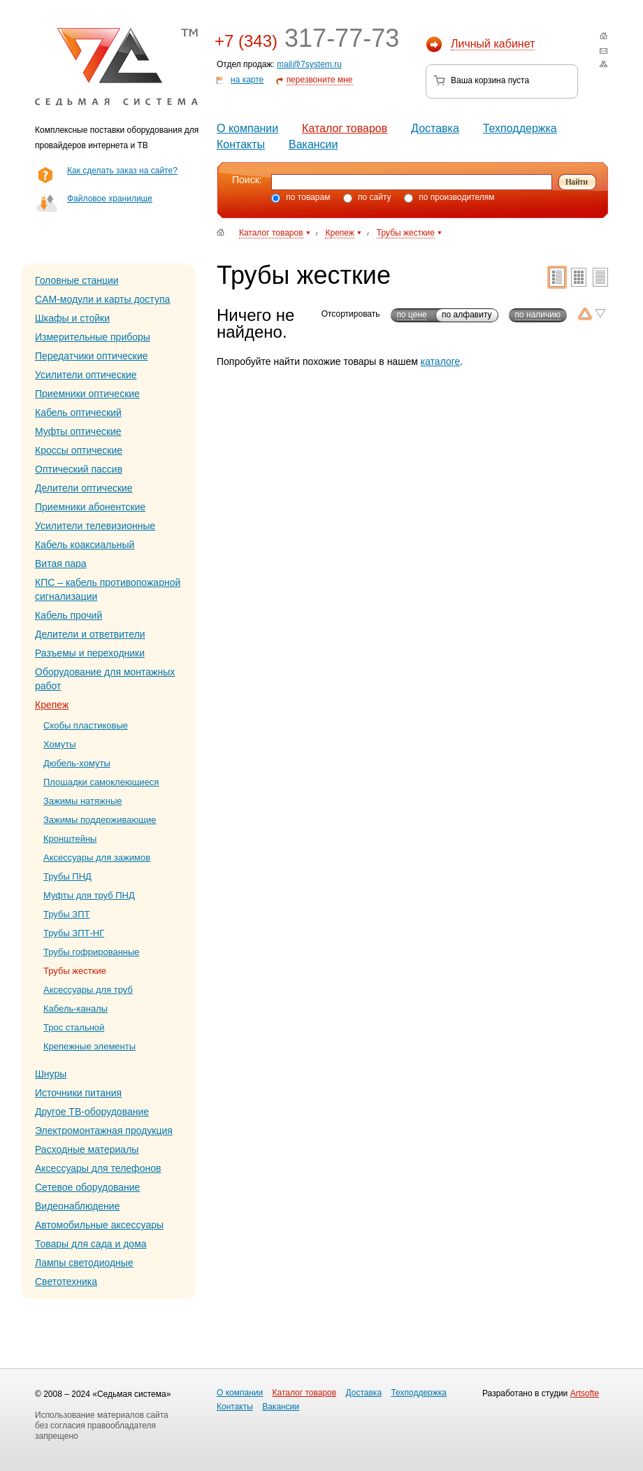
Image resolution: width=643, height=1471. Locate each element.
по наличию (538, 315)
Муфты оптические (78, 431)
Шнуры (50, 1073)
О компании (247, 128)
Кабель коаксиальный (84, 544)
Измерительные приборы (92, 337)
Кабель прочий (68, 615)
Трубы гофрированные (91, 952)
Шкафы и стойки (72, 318)
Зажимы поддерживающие (99, 820)
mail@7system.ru (309, 64)
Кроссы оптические (78, 450)
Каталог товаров (344, 128)
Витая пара (61, 563)
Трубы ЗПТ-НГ (73, 933)
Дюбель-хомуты (76, 763)
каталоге (441, 361)
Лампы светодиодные (84, 1262)
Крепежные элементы (89, 1046)
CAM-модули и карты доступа (102, 299)
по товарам (300, 197)
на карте (247, 80)
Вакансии (313, 144)
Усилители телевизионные (95, 525)
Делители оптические (84, 488)
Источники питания (78, 1092)
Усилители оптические (86, 374)
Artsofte (584, 1393)
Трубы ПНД (67, 876)
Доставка (435, 128)
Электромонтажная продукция (104, 1130)
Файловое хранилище (109, 198)
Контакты (241, 144)
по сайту (367, 197)
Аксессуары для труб (88, 989)
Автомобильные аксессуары (99, 1224)
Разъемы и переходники (90, 653)
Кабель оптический (78, 412)
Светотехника (66, 1281)
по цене (412, 315)
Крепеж (51, 704)
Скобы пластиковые (85, 725)
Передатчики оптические (91, 355)
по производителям (449, 197)
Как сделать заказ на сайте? (122, 170)
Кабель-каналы (75, 1008)
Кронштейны (69, 838)
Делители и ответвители (90, 634)
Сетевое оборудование (87, 1187)
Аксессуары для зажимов (96, 857)
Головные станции (77, 280)
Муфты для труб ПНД (89, 895)
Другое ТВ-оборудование (92, 1111)
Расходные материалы (86, 1149)
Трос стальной (73, 1027)
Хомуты (59, 744)
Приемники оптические (87, 393)
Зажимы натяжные (82, 801)
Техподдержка (520, 128)
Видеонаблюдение (77, 1206)
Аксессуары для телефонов (98, 1168)
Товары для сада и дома (91, 1243)
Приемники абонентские (90, 506)
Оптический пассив (78, 469)
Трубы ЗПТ (66, 914)
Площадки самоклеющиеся (101, 782)
